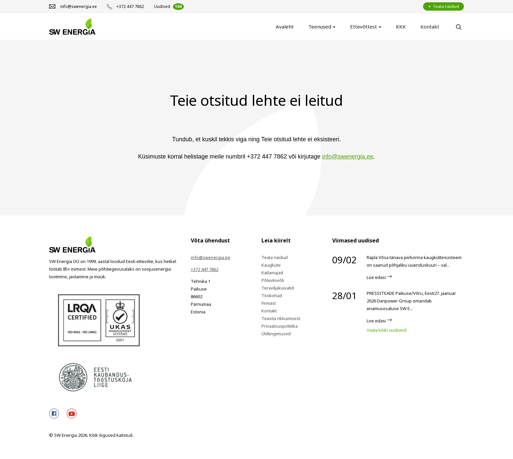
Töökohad (271, 295)
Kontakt (429, 26)
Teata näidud (274, 257)
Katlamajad (272, 273)
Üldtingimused (276, 334)
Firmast (268, 303)
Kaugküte (271, 265)
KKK (401, 26)
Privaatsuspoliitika (279, 326)
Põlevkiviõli (272, 280)
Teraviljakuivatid (277, 288)
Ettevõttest (363, 26)
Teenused (319, 26)
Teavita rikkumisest (280, 318)
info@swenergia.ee (347, 156)
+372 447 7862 (204, 269)
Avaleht (285, 26)
